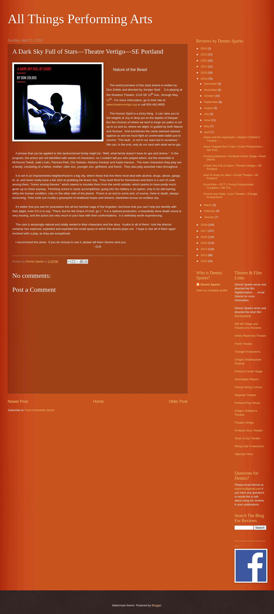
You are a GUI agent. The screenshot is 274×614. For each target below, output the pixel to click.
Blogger (156, 605)
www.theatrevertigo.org (122, 104)
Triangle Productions (247, 351)
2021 (204, 66)
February (210, 211)
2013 (204, 255)
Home (98, 401)
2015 (204, 243)
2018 (204, 224)
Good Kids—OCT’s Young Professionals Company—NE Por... (228, 186)
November (211, 89)
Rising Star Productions (249, 446)
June (207, 120)
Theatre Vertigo (244, 422)
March (208, 205)
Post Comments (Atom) (39, 410)
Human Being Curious (248, 387)
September (211, 102)
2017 (204, 230)
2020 (204, 72)
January (209, 217)
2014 (204, 249)
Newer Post (18, 401)
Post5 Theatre (243, 343)
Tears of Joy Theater (247, 438)
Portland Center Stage (248, 371)
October (209, 95)
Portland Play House (247, 403)
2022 (204, 60)
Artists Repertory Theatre (250, 335)
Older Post (178, 401)
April (207, 132)
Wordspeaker (243, 316)
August (209, 108)
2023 (204, 54)
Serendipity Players (247, 379)
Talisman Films (244, 454)
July (207, 114)
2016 (204, 237)
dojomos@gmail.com (248, 488)
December (211, 83)
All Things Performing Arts (80, 19)
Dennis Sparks (210, 284)
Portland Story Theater (249, 430)
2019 (204, 78)
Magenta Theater (245, 395)
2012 (204, 261)
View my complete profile (212, 290)
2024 (204, 48)
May (207, 126)
